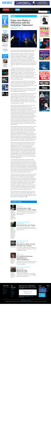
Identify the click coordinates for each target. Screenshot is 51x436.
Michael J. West (14, 28)
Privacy (30, 300)
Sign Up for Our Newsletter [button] (27, 292)
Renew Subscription (13, 292)
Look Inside (5, 46)
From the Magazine (25, 222)
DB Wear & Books (5, 293)
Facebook (42, 290)
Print (3, 50)
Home (12, 9)
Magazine (24, 9)
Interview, (19, 222)
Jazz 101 (47, 291)
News (17, 9)
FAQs (12, 296)
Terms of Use (25, 300)
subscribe (6, 9)
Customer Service (13, 294)
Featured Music (5, 56)
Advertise (48, 287)
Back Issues (5, 291)
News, (18, 241)
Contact (48, 288)
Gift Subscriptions (5, 289)
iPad (5, 51)
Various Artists (16, 26)
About (22, 300)
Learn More (21, 288)
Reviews (36, 9)
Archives (30, 9)
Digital (6, 50)
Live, (12, 26)
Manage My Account (13, 289)
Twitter (42, 295)
